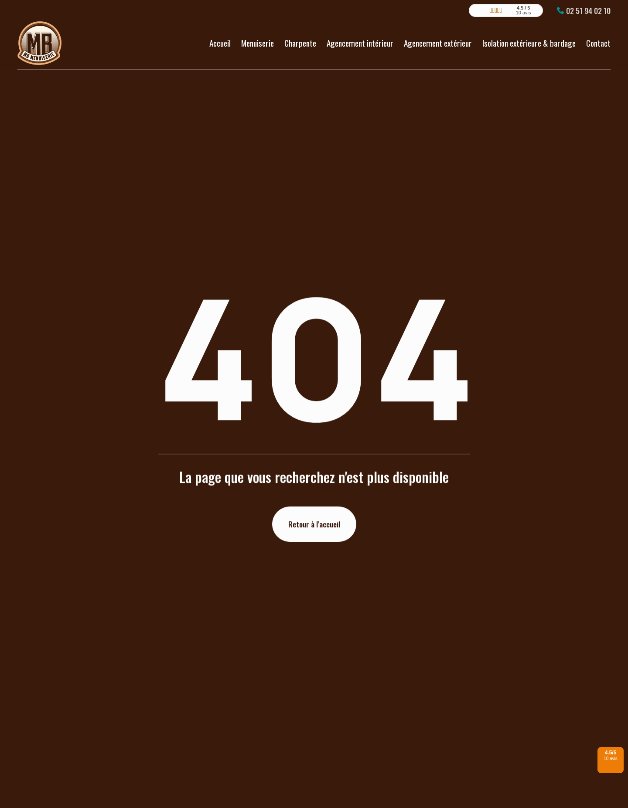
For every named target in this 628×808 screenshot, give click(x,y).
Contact (598, 39)
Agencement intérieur (360, 39)
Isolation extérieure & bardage (529, 39)
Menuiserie (257, 39)
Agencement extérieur (438, 39)
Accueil (220, 39)
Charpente (300, 39)
